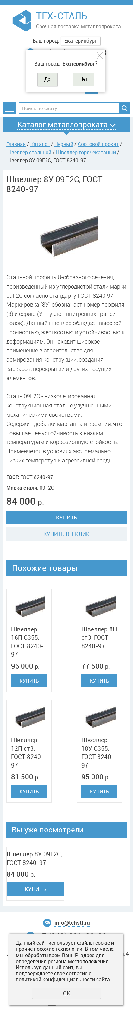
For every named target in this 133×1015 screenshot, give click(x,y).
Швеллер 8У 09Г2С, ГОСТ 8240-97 (34, 858)
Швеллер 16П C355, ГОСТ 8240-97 (27, 642)
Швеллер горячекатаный (86, 152)
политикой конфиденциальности (55, 979)
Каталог (40, 144)
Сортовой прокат (98, 144)
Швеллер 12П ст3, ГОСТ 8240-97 (27, 752)
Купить (66, 517)
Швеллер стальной (28, 152)
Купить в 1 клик (66, 534)
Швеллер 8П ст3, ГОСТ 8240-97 (99, 637)
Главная (16, 144)
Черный (63, 144)
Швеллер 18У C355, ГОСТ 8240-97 (97, 752)
